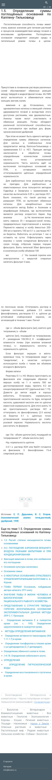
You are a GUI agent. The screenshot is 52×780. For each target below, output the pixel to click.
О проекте (7, 761)
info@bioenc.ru (9, 770)
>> (50, 6)
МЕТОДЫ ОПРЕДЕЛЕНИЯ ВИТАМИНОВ (25, 631)
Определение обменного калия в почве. (25, 651)
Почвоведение (42, 702)
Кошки (18, 720)
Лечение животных (37, 720)
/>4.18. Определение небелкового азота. (25, 655)
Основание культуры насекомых (21, 567)
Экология (41, 733)
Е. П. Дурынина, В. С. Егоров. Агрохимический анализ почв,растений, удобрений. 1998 (26, 517)
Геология (22, 716)
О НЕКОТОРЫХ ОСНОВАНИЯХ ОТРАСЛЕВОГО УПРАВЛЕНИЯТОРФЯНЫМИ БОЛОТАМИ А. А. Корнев (27, 579)
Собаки (30, 733)
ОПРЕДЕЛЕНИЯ (12, 660)
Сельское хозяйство (13, 733)
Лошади (5, 723)
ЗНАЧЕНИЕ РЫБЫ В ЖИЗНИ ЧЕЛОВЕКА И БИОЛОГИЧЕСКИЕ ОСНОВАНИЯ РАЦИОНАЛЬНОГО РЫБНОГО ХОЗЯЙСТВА (27, 598)
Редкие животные (38, 730)
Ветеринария (37, 709)
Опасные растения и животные (24, 727)
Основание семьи (13, 571)
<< (44, 6)
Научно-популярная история (34, 698)
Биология (12, 709)
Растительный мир (12, 730)
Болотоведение (14, 695)
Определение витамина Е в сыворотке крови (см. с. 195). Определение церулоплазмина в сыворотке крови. (27, 623)
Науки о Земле (39, 723)
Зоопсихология (40, 716)
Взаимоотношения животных (19, 713)
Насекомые (20, 723)
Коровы (5, 720)
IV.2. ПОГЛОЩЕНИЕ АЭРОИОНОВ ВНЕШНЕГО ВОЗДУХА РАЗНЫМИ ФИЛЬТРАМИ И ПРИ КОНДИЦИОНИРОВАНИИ (27, 551)
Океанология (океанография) (16, 702)
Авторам (7, 766)
